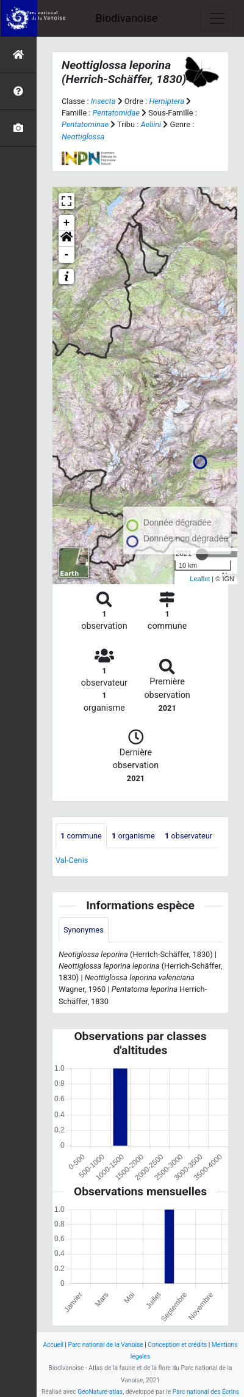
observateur (188, 835)
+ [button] (66, 223)
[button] (66, 239)
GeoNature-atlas (100, 1392)
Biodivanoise (126, 18)
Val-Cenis (72, 860)
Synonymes (83, 929)
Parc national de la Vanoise (105, 1345)
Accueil (53, 1345)
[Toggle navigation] (217, 18)
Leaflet (200, 578)
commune (81, 835)
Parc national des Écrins (206, 1392)
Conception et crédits (177, 1345)
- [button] (66, 255)
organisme (133, 835)
